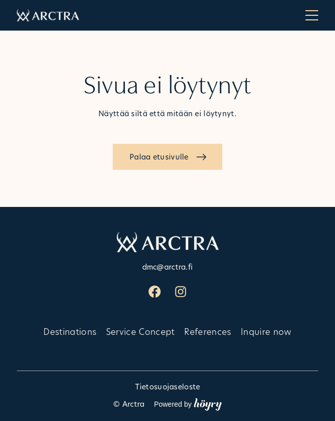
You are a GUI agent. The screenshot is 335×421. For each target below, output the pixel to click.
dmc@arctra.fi (167, 267)
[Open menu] (311, 15)
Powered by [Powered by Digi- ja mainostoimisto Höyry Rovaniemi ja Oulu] (188, 404)
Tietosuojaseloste (167, 386)
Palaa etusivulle (159, 157)
